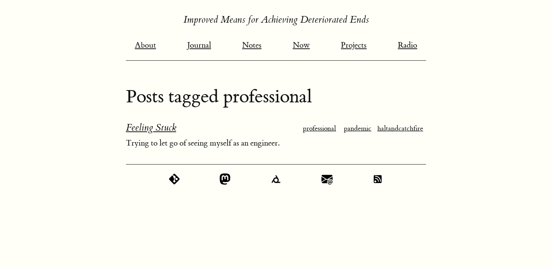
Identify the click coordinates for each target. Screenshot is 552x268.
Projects (354, 45)
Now (301, 45)
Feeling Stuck (151, 128)
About (145, 45)
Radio (407, 45)
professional (319, 128)
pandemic (357, 128)
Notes (251, 45)
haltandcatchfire (400, 128)
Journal (199, 45)
